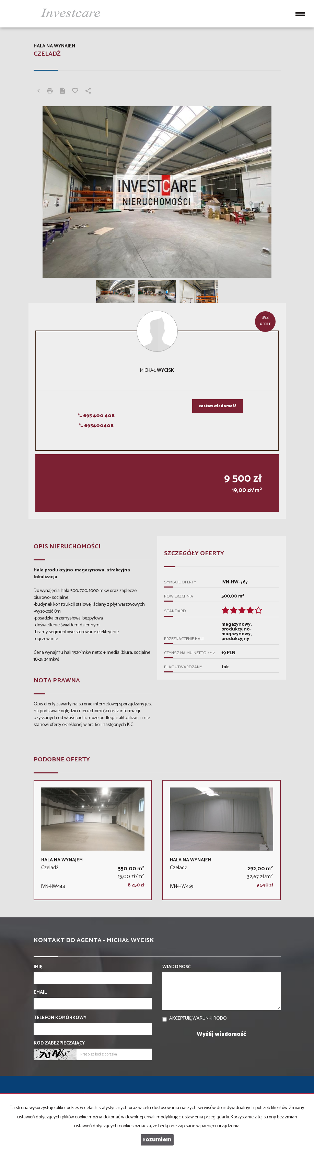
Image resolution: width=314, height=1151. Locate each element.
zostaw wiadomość (217, 406)
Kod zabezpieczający (59, 1043)
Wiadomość (176, 967)
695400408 (96, 426)
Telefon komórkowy (60, 1018)
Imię (38, 967)
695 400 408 (96, 416)
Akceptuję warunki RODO (198, 1019)
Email (40, 992)
